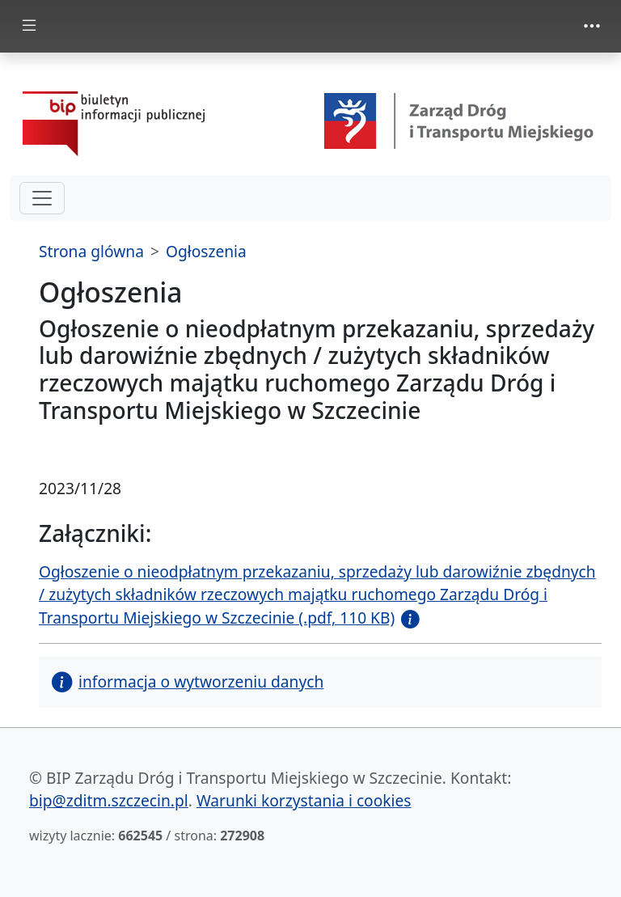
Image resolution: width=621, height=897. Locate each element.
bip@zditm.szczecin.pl (108, 800)
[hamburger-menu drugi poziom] (42, 198)
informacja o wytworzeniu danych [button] (187, 681)
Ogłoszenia (206, 251)
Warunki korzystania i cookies (304, 800)
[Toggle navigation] (592, 26)
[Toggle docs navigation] (29, 26)
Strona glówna (91, 251)
